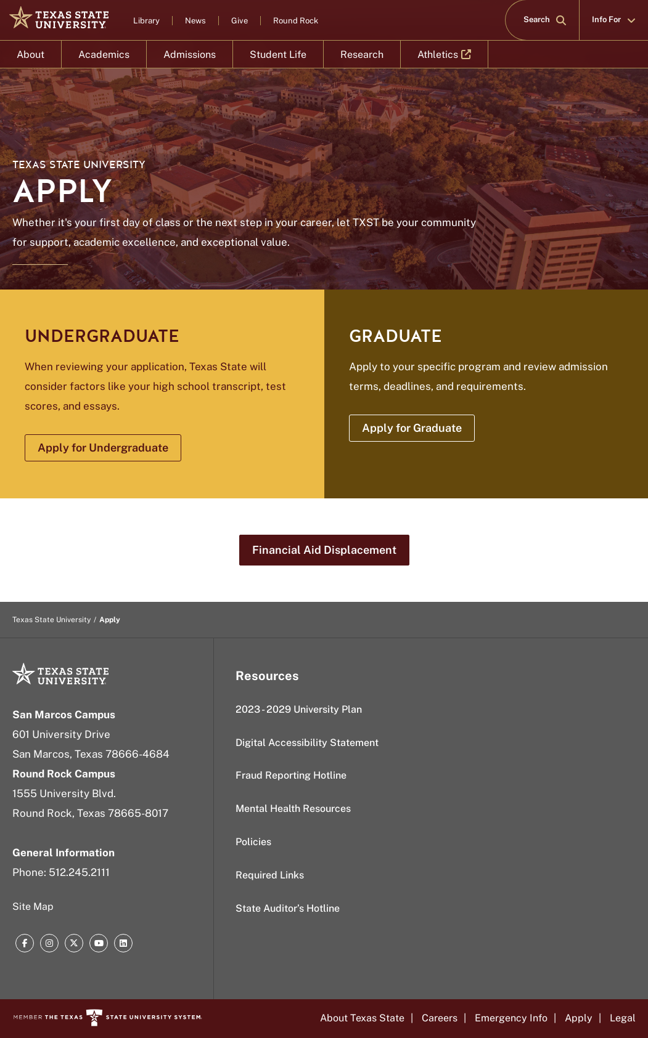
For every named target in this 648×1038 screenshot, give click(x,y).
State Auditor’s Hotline (288, 908)
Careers (439, 1018)
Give (239, 20)
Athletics (444, 58)
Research (361, 54)
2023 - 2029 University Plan (299, 709)
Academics (103, 54)
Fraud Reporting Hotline (291, 775)
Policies (253, 842)
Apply (579, 1018)
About (30, 54)
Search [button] (544, 20)
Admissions (189, 54)
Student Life (278, 54)
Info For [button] (614, 20)
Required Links (270, 875)
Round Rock (295, 20)
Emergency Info (511, 1018)
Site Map (33, 906)
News (195, 20)
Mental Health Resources (293, 808)
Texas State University (79, 165)
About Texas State (362, 1018)
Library (146, 20)
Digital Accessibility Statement (307, 742)
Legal (623, 1018)
